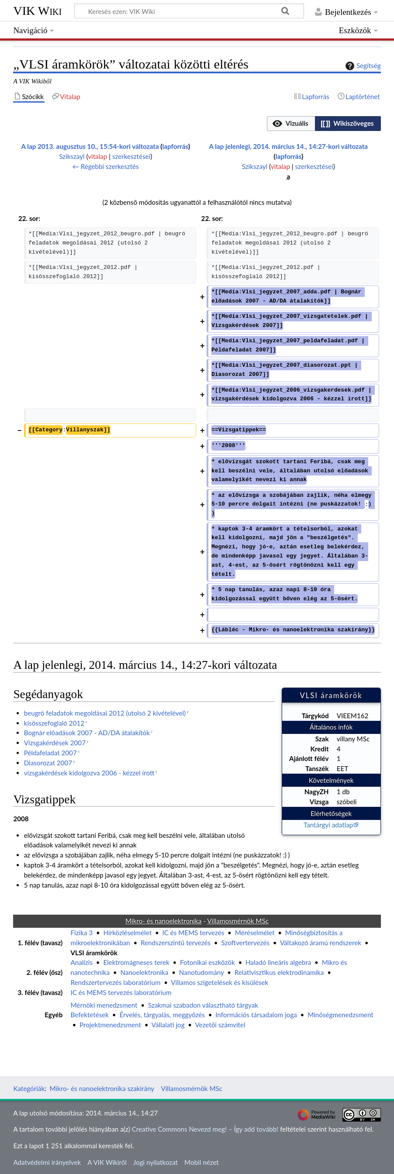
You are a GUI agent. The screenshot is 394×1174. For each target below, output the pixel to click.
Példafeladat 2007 (50, 753)
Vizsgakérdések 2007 (55, 743)
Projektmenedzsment (110, 1025)
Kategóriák (29, 1088)
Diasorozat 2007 (48, 763)
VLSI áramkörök (94, 953)
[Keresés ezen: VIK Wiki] (189, 11)
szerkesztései (131, 156)
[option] (291, 123)
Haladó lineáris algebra (278, 962)
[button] (291, 123)
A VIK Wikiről (106, 1162)
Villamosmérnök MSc (191, 1088)
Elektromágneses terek (136, 962)
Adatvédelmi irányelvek (47, 1162)
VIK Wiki (37, 10)
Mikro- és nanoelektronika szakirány (102, 1088)
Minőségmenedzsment (340, 1015)
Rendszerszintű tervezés (176, 943)
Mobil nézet (201, 1162)
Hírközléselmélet (128, 932)
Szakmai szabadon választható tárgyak (203, 1005)
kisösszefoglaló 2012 (54, 723)
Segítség (362, 66)
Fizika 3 (82, 932)
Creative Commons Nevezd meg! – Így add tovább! (205, 1129)
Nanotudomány (201, 972)
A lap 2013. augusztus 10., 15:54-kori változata (90, 146)
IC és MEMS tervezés (193, 932)
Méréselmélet (255, 932)
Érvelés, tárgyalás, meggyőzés (161, 1015)
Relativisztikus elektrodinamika (279, 972)
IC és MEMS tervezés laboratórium (121, 992)
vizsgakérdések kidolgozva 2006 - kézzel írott (89, 773)
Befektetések (90, 1015)
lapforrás (175, 146)
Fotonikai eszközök (207, 962)
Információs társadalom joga (256, 1015)
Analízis (82, 962)
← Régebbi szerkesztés (106, 166)
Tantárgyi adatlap (328, 825)
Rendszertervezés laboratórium (116, 982)
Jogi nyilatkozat (155, 1162)
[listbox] (323, 123)
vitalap (97, 156)
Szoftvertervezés (245, 943)
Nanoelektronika (144, 972)
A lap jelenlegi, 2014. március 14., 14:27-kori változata (288, 146)
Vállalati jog (168, 1025)
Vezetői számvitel (220, 1025)
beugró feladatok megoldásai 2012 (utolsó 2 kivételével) (105, 713)
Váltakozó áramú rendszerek (320, 943)
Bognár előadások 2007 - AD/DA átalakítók (87, 733)
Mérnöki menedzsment (104, 1005)
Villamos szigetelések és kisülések (219, 982)
